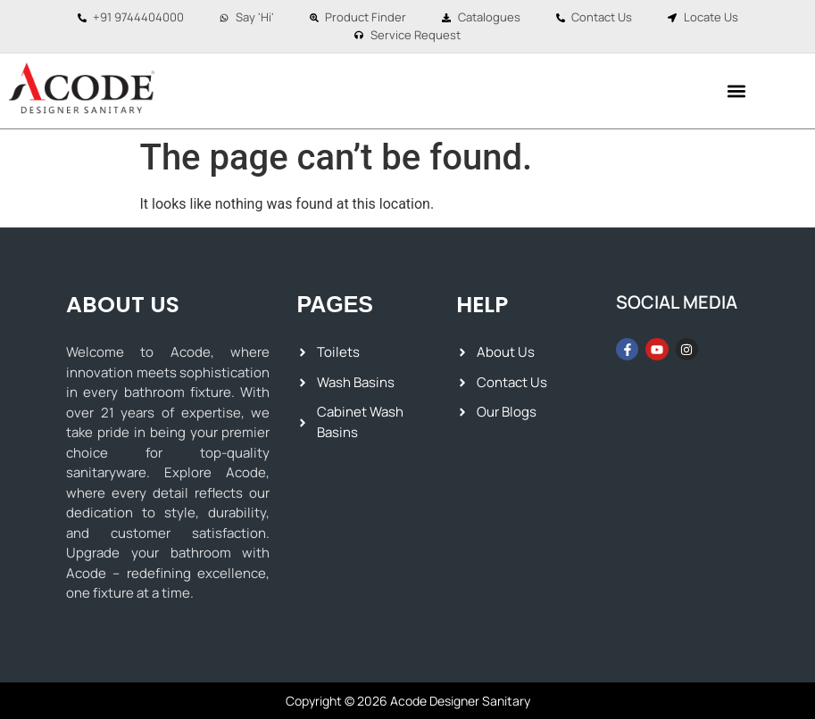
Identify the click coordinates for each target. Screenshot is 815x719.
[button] (737, 90)
